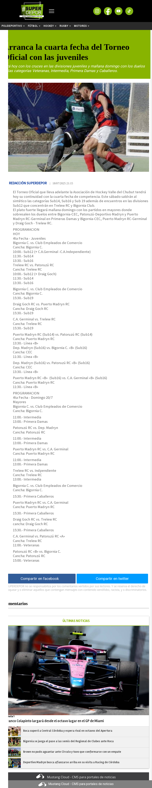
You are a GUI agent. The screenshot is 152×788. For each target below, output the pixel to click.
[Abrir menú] (51, 11)
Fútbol (34, 26)
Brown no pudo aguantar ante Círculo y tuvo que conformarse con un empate (72, 751)
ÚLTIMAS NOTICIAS (76, 621)
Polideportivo (13, 26)
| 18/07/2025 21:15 (61, 183)
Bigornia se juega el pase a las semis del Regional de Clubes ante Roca (68, 741)
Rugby (65, 26)
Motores (81, 26)
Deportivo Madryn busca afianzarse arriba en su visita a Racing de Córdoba (71, 762)
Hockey (50, 26)
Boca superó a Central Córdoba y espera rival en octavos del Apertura (67, 730)
